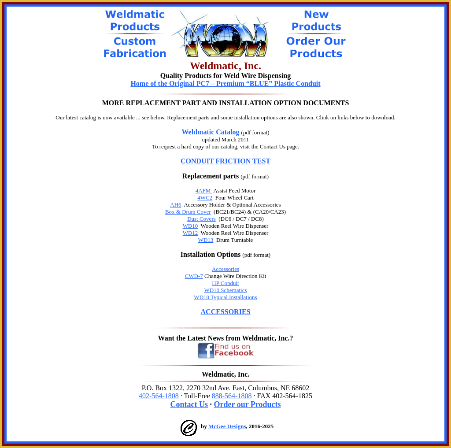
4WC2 (204, 197)
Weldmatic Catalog (211, 132)
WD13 (206, 240)
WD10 (190, 225)
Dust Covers (201, 218)
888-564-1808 (232, 396)
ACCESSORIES (226, 311)
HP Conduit (225, 283)
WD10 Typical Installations (225, 297)
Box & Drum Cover (188, 211)
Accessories (225, 269)
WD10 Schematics (225, 290)
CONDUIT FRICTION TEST (225, 161)
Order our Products (247, 404)
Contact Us (189, 404)
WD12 (190, 233)
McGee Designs (227, 426)
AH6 (175, 204)
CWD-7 (194, 276)
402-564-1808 (159, 396)
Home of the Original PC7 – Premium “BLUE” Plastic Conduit (225, 83)
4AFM (204, 190)
